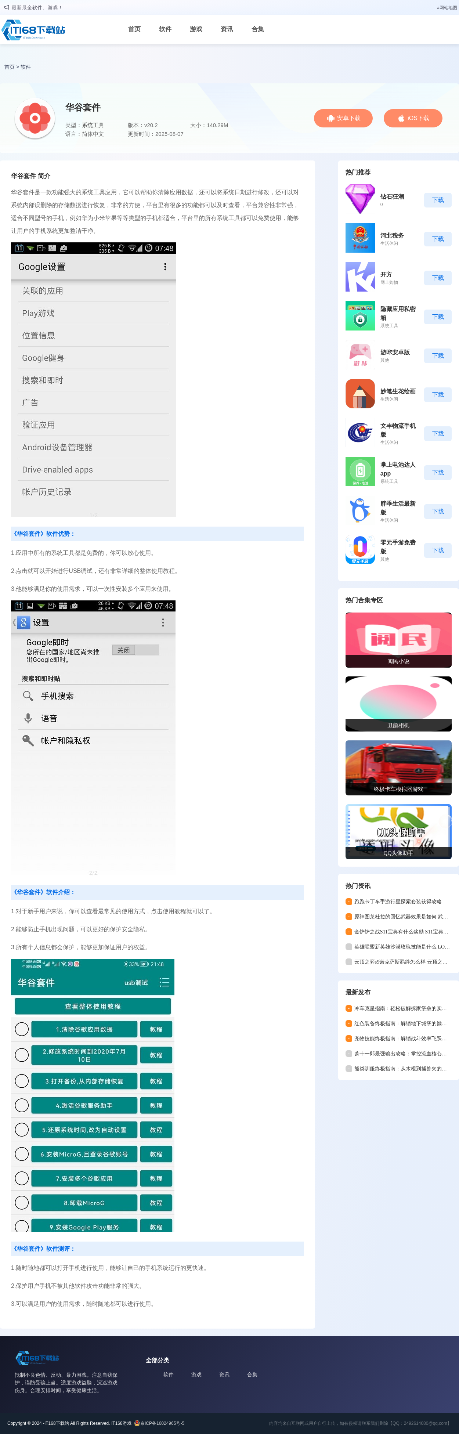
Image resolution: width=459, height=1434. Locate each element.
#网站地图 (447, 7)
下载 (438, 200)
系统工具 (93, 125)
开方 (386, 274)
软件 (165, 29)
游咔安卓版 (395, 352)
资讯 (227, 29)
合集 (258, 29)
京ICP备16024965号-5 (162, 1423)
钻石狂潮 (392, 197)
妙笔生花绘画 (398, 391)
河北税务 (392, 235)
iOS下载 (418, 118)
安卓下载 (349, 118)
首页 (134, 29)
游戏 (196, 29)
